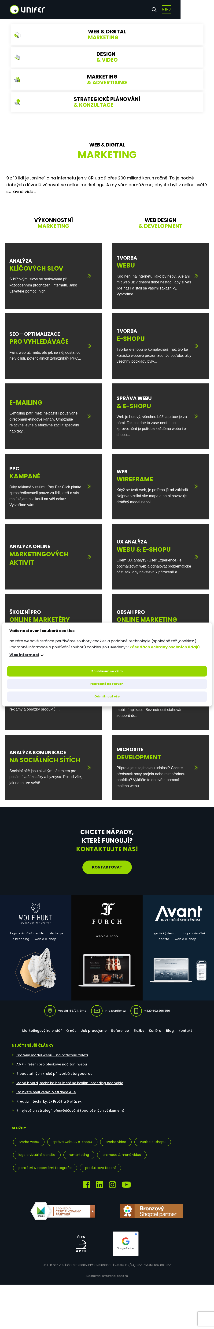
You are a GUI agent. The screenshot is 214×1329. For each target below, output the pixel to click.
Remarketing (79, 1154)
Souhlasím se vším (107, 671)
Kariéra (155, 1030)
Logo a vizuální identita (36, 1154)
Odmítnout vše (107, 696)
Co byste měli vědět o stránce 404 (46, 1092)
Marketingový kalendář (42, 1030)
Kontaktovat (107, 867)
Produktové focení (100, 1167)
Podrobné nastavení (107, 684)
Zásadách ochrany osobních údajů (164, 647)
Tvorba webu (28, 1142)
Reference (120, 1030)
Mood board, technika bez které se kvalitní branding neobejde (69, 1083)
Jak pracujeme (94, 1030)
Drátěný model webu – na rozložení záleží (52, 1055)
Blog (170, 1030)
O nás (71, 1030)
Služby (138, 1030)
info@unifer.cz (108, 1011)
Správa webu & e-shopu (72, 1142)
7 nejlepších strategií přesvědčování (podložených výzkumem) (70, 1110)
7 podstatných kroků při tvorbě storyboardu (54, 1073)
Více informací (24, 655)
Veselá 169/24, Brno (65, 1011)
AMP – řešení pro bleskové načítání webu (51, 1064)
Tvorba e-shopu (153, 1142)
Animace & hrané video (122, 1154)
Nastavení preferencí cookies (107, 1276)
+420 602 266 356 (150, 1011)
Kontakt (185, 1030)
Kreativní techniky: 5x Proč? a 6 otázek (48, 1101)
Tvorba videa (116, 1142)
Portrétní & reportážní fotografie (45, 1167)
